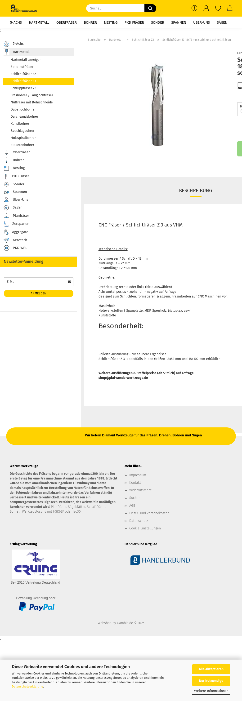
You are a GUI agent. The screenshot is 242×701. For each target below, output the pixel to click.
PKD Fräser (134, 22)
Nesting (110, 22)
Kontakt (135, 483)
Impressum (137, 475)
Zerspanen (16, 224)
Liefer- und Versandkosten (149, 513)
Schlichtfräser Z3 (23, 81)
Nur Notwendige (211, 681)
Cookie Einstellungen (145, 528)
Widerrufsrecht (140, 490)
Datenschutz (138, 521)
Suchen (134, 498)
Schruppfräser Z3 (23, 88)
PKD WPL (15, 248)
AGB (132, 506)
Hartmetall (39, 22)
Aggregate (16, 232)
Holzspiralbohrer (23, 138)
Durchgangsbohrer (24, 117)
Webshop (105, 623)
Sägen (222, 22)
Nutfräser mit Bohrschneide (32, 102)
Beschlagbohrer (22, 131)
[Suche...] (150, 8)
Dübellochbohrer (23, 109)
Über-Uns (201, 22)
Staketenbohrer (22, 145)
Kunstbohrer (20, 124)
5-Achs (16, 22)
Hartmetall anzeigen (26, 60)
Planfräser (16, 216)
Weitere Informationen (211, 691)
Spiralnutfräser (22, 67)
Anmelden (38, 293)
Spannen (178, 22)
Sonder (157, 22)
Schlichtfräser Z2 (23, 74)
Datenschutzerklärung (27, 686)
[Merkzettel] (218, 8)
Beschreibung (195, 190)
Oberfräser (66, 22)
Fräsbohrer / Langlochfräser (32, 95)
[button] (206, 8)
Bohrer (90, 22)
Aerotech (15, 240)
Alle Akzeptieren (211, 669)
